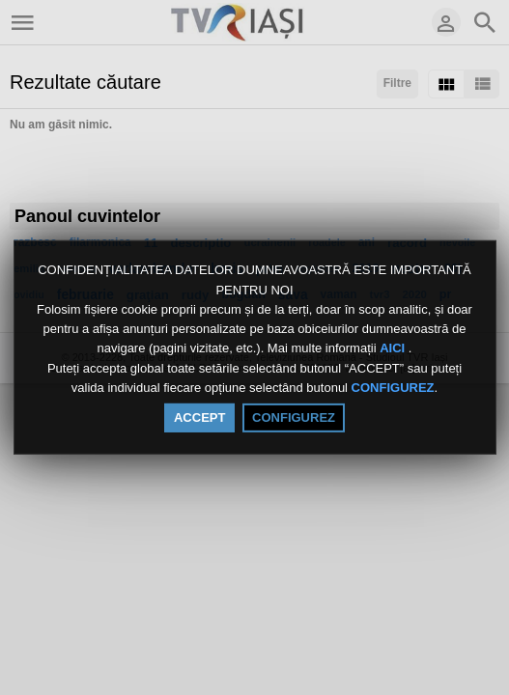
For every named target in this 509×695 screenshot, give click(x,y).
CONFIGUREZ (393, 387)
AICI (394, 349)
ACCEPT (199, 417)
